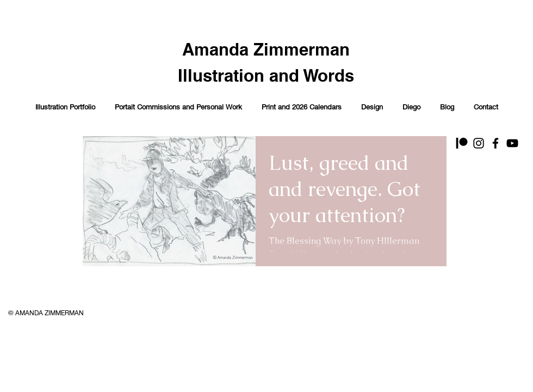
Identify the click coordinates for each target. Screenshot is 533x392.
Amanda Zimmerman (266, 49)
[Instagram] (479, 143)
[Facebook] (495, 143)
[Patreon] (462, 143)
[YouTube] (512, 143)
